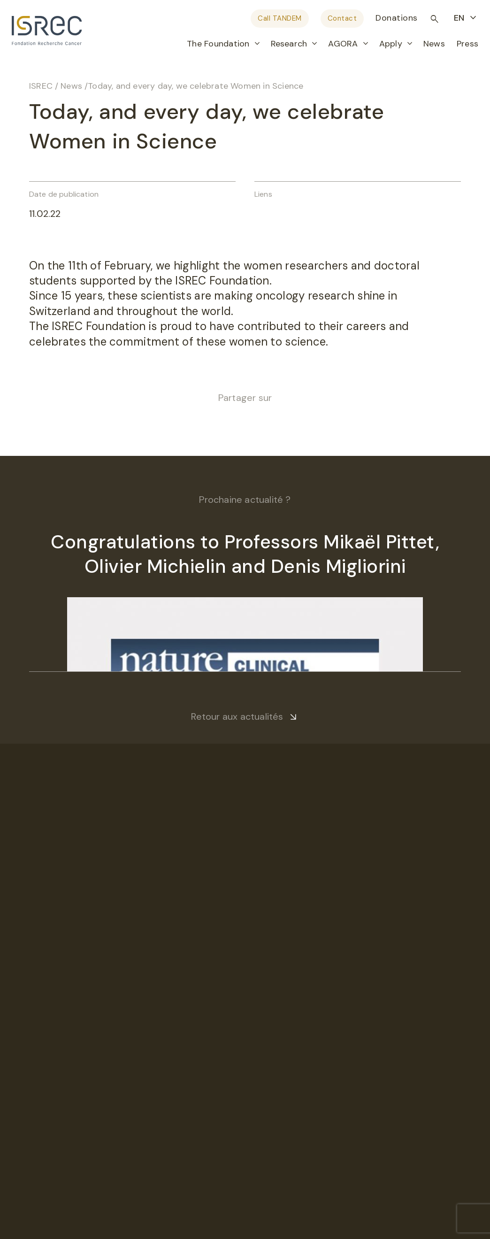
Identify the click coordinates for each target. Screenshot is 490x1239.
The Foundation (218, 43)
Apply (390, 43)
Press (467, 43)
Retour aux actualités (237, 716)
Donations (396, 17)
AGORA (343, 43)
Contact (342, 18)
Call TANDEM (280, 18)
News (434, 43)
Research (289, 43)
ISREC (41, 86)
